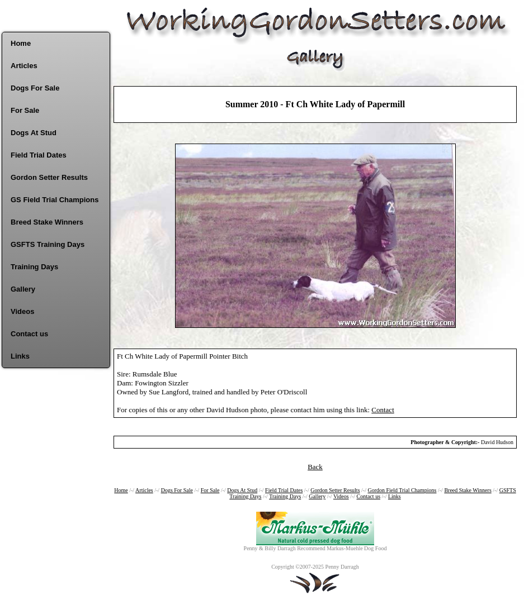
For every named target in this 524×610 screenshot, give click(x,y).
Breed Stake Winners (47, 222)
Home (21, 43)
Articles (24, 65)
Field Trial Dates (39, 155)
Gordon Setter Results (49, 177)
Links (20, 356)
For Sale (25, 110)
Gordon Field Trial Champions (401, 490)
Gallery (23, 289)
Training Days (34, 267)
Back (315, 467)
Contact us (29, 334)
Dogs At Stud (33, 132)
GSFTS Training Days (47, 244)
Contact (382, 410)
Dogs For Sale (35, 88)
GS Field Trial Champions (54, 200)
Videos (22, 311)
